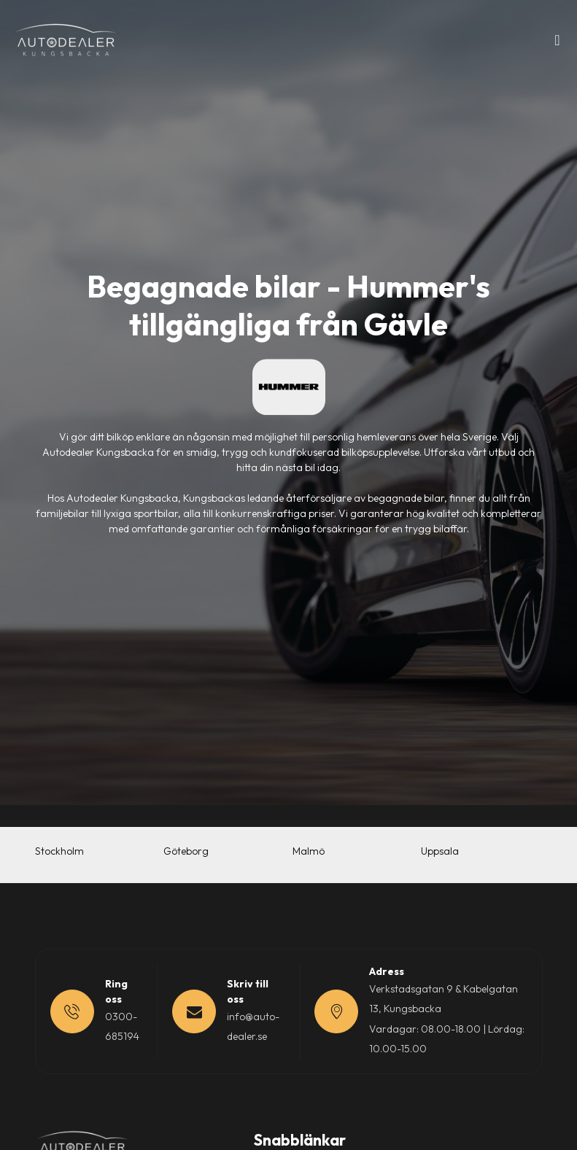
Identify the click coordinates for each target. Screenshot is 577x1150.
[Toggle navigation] (557, 44)
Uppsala (440, 851)
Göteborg (186, 851)
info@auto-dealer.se (253, 1026)
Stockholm (59, 851)
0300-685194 (122, 1026)
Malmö (309, 851)
